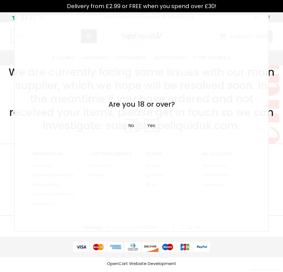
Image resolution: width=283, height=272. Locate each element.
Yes (151, 125)
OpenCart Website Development (141, 266)
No (131, 125)
